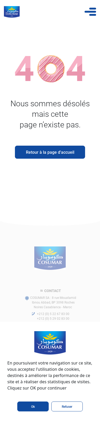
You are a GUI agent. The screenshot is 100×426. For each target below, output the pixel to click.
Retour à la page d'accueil (50, 152)
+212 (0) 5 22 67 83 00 (53, 318)
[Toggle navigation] (90, 12)
